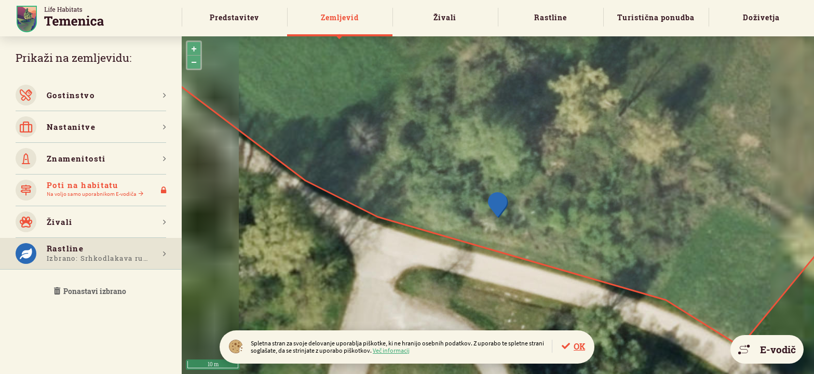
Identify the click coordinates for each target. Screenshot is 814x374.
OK (579, 346)
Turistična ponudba (656, 17)
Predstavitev (234, 17)
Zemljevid (340, 17)
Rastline (550, 17)
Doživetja (761, 17)
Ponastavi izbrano (91, 291)
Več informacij (391, 350)
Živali (444, 17)
